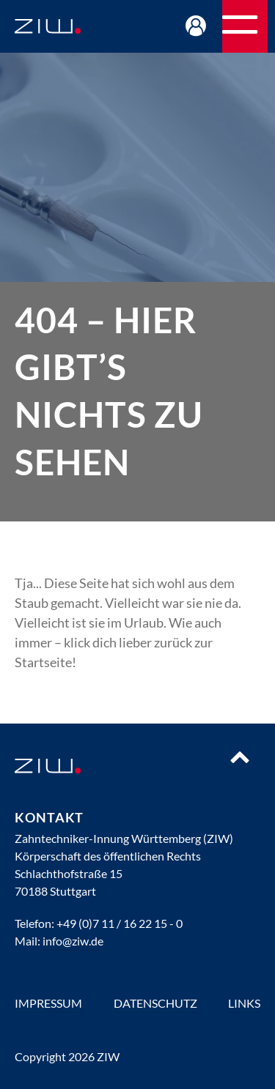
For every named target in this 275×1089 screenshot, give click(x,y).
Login (196, 46)
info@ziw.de (73, 941)
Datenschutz (155, 1003)
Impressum (48, 1003)
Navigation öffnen (267, 31)
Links (244, 1003)
